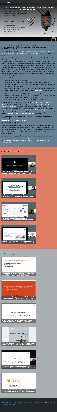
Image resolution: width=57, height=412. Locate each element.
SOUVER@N (39, 90)
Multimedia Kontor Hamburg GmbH (14, 120)
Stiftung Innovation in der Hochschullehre (21, 114)
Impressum (41, 402)
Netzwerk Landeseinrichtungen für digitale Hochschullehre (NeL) (23, 110)
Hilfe (47, 402)
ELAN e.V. (31, 104)
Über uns (17, 402)
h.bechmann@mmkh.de (28, 138)
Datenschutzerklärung (28, 402)
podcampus (6, 2)
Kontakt (53, 402)
